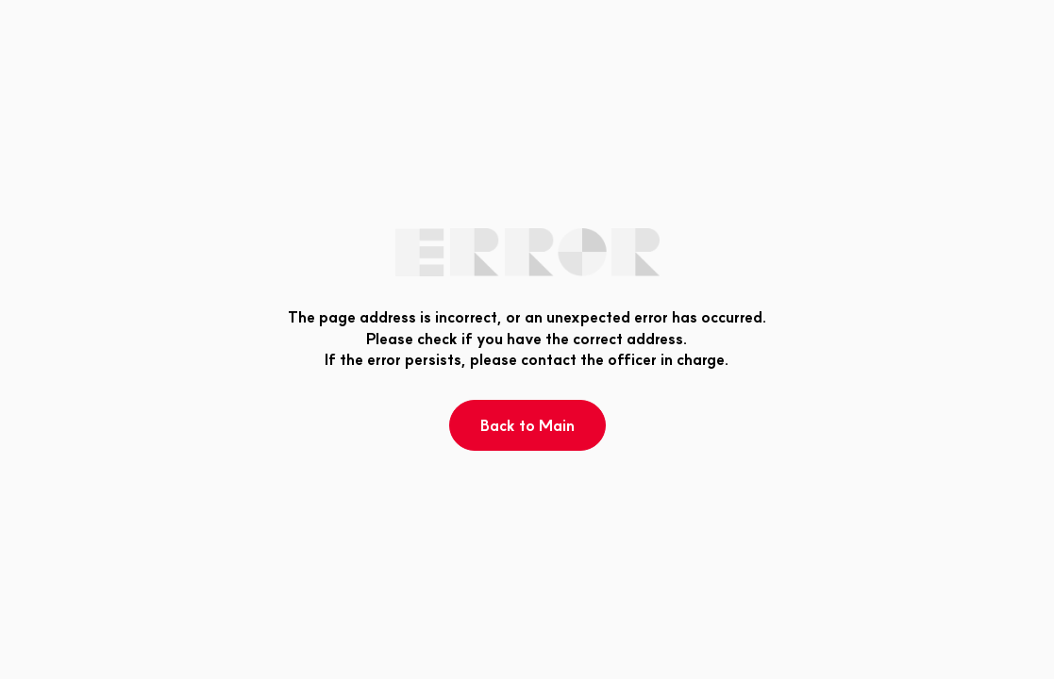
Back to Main (527, 425)
